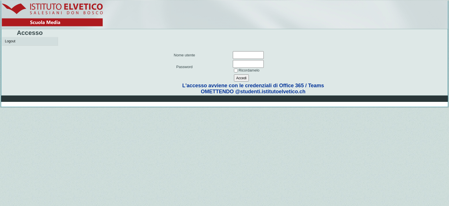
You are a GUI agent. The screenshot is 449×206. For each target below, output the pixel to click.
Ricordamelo (249, 70)
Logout (10, 41)
